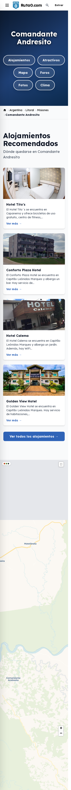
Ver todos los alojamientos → (34, 436)
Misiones (43, 110)
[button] (61, 728)
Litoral (29, 110)
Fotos (23, 85)
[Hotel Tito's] (34, 198)
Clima (45, 85)
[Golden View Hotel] (34, 395)
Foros (45, 73)
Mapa (23, 73)
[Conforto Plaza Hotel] (34, 263)
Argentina (15, 110)
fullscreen (61, 464)
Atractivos (51, 60)
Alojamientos (19, 60)
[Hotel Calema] (34, 329)
